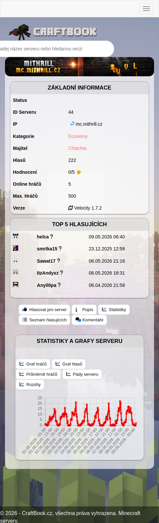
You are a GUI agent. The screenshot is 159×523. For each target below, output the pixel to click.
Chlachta (77, 148)
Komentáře (89, 319)
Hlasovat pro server (45, 309)
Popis (84, 309)
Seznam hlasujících (45, 319)
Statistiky (114, 309)
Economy (77, 136)
